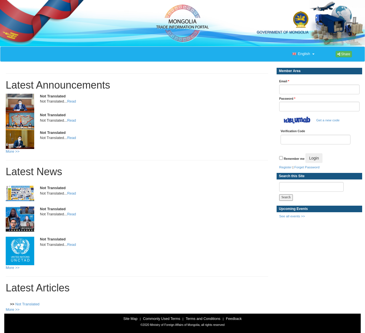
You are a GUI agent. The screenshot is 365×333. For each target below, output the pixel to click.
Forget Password (306, 167)
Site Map (130, 319)
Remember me (294, 158)
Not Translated (27, 304)
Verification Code (293, 131)
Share (343, 54)
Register (285, 167)
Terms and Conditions (203, 319)
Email (284, 81)
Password (287, 98)
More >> (12, 151)
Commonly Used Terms (161, 319)
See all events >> (292, 216)
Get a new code (328, 120)
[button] (303, 54)
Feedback (234, 319)
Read (71, 101)
